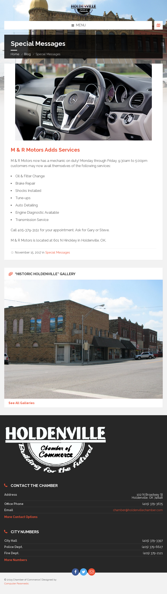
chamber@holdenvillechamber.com (138, 510)
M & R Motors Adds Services (45, 150)
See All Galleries (21, 403)
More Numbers (15, 560)
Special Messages (57, 252)
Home (15, 54)
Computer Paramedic (16, 583)
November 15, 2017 (28, 252)
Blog (27, 54)
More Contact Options (20, 517)
